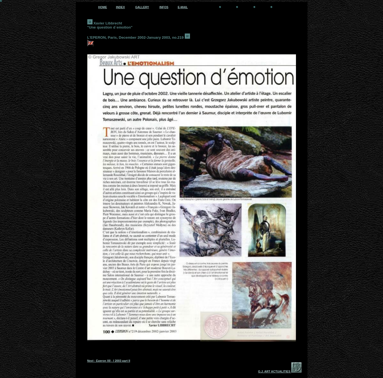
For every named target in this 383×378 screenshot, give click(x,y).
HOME (102, 7)
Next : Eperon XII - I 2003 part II (108, 360)
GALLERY (142, 7)
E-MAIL (183, 7)
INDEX (120, 7)
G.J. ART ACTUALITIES (279, 371)
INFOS (164, 7)
